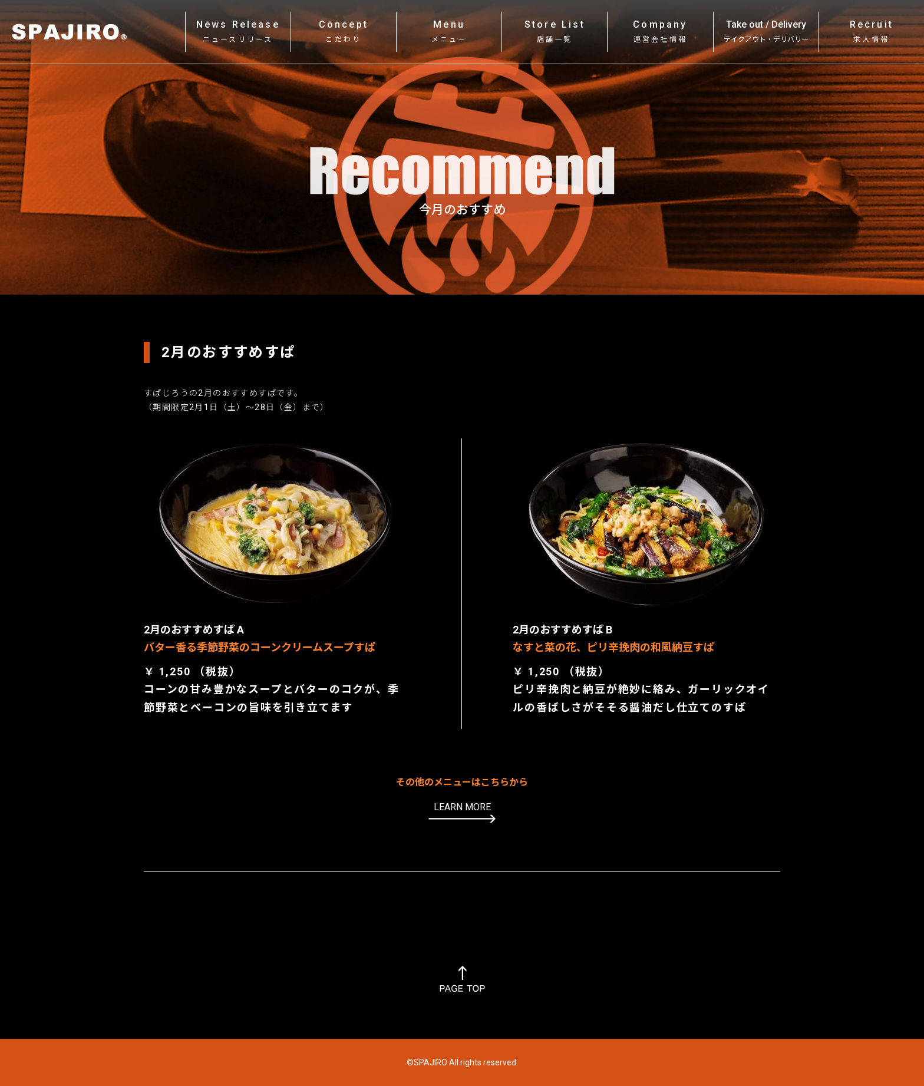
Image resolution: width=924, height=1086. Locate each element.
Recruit (871, 31)
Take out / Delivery (766, 31)
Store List (554, 31)
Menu (449, 31)
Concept (343, 31)
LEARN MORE (462, 807)
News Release (238, 31)
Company (660, 31)
